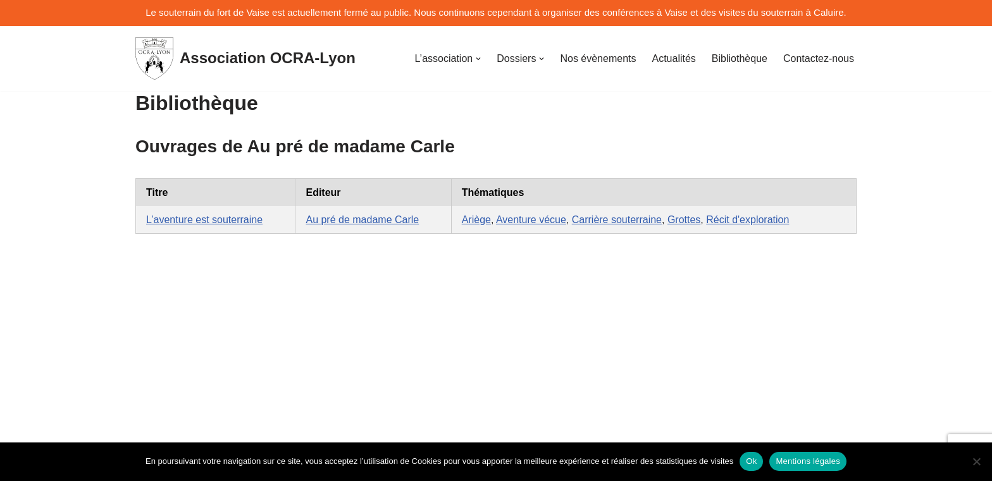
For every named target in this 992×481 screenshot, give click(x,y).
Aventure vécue (531, 219)
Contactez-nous (818, 58)
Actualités (673, 58)
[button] (478, 58)
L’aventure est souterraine (204, 219)
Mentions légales (808, 461)
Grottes (683, 219)
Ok (751, 461)
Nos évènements (598, 58)
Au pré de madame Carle (362, 219)
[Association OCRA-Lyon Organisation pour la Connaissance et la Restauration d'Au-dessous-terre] (245, 58)
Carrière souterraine (617, 219)
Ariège (476, 219)
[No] (976, 461)
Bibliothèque (739, 58)
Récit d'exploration (747, 219)
